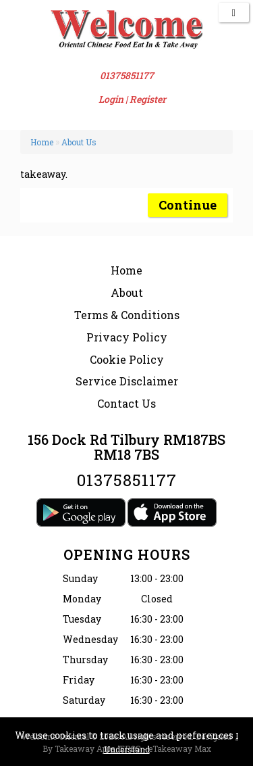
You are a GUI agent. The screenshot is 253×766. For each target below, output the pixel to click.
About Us (78, 142)
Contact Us (126, 403)
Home (41, 142)
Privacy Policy (126, 337)
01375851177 (127, 75)
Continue (188, 205)
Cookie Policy (127, 359)
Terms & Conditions (126, 315)
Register (148, 99)
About (127, 292)
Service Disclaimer (127, 381)
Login (111, 99)
